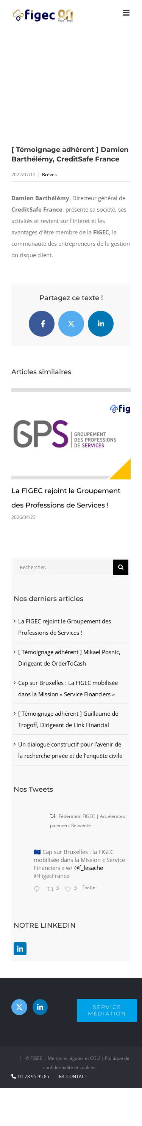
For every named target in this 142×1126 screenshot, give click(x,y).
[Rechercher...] (63, 567)
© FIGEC (34, 1058)
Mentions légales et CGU (74, 1058)
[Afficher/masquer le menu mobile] (127, 13)
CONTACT (73, 1076)
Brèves (49, 174)
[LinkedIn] (20, 948)
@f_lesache (88, 867)
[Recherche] (120, 567)
